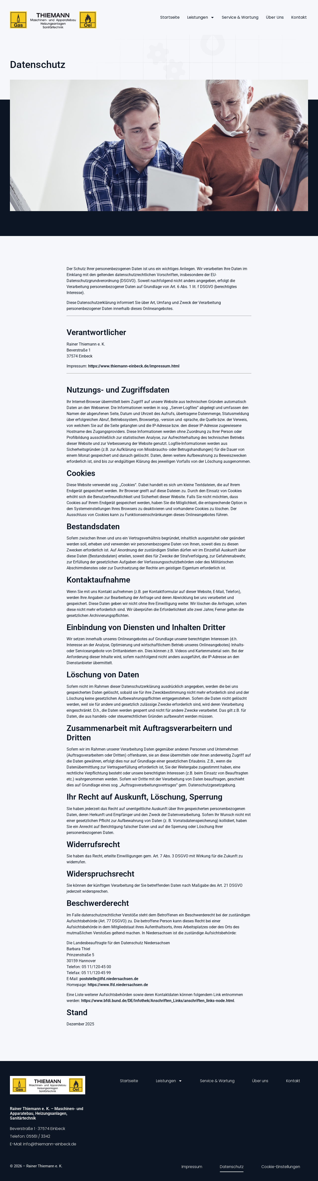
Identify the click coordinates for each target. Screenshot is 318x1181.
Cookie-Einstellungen (279, 1166)
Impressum (187, 1166)
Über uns (275, 17)
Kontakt (299, 17)
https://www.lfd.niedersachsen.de (118, 984)
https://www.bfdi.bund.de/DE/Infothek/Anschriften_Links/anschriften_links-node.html (157, 1000)
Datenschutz (228, 1166)
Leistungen (200, 17)
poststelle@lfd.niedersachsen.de (109, 978)
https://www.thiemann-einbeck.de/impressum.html (133, 366)
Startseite (170, 17)
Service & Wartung (240, 17)
